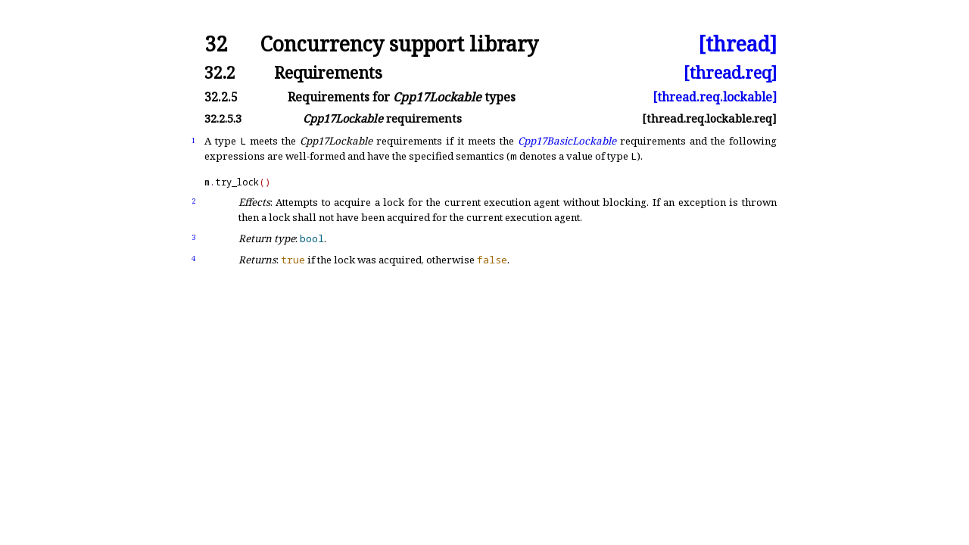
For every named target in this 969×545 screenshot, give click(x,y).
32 (215, 44)
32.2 (219, 72)
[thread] (737, 44)
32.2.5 (221, 97)
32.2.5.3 (222, 118)
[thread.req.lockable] (715, 97)
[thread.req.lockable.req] (709, 118)
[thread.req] (730, 72)
